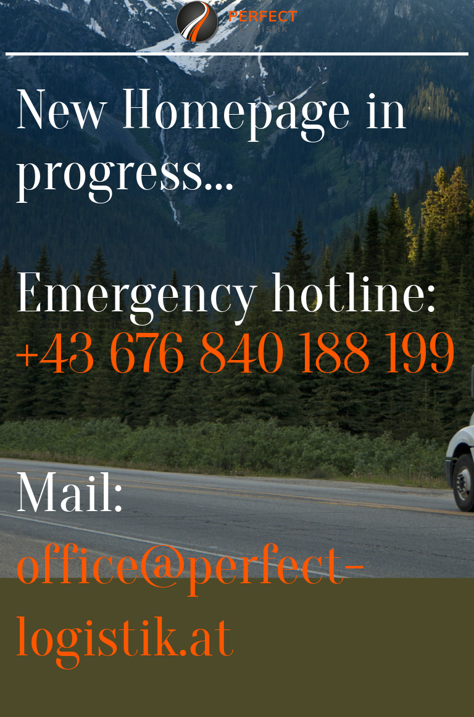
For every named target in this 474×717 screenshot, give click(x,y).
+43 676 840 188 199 (235, 354)
